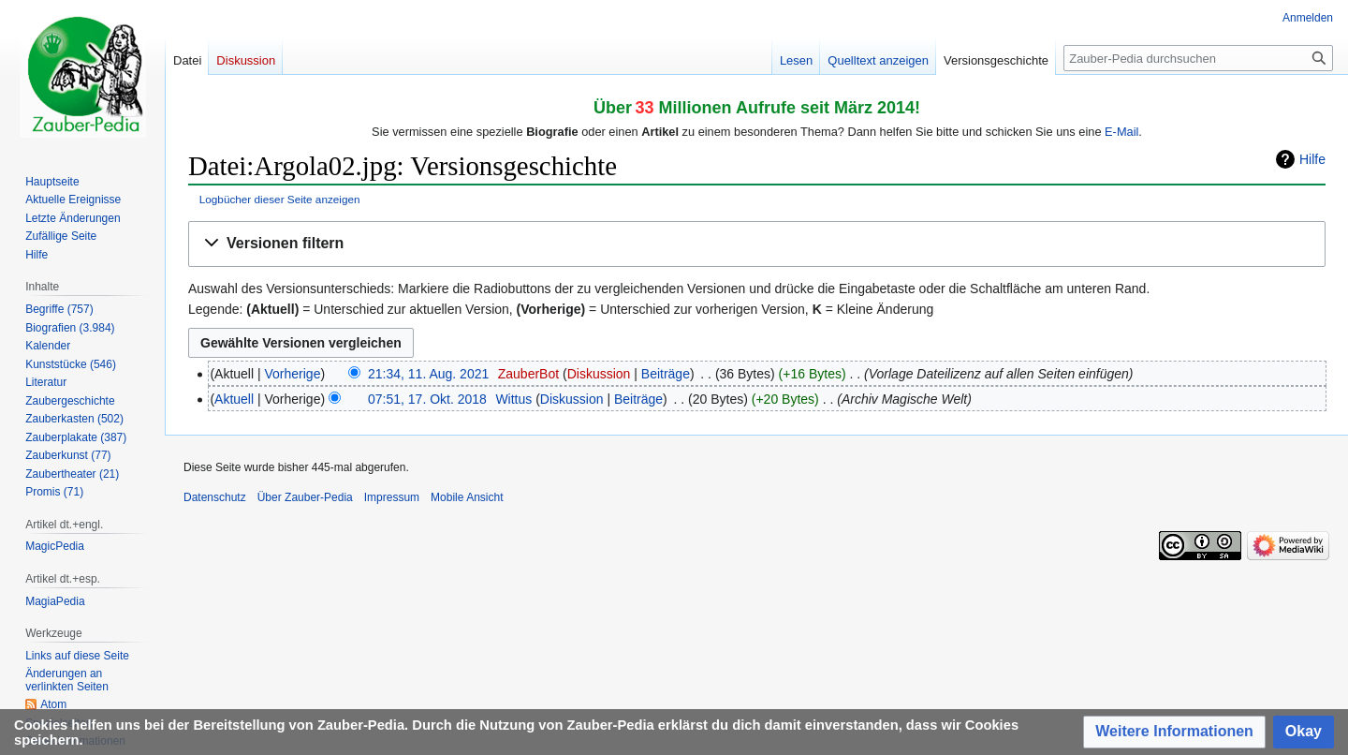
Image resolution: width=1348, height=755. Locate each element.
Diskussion (599, 373)
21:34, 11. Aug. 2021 (428, 373)
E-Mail (1121, 132)
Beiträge (665, 373)
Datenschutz (214, 497)
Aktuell (234, 399)
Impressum (391, 497)
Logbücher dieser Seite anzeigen (279, 199)
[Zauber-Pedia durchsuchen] (1198, 58)
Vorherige (293, 373)
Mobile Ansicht (467, 497)
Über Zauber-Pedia (305, 497)
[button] (757, 244)
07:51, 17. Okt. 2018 (427, 399)
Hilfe (1312, 159)
